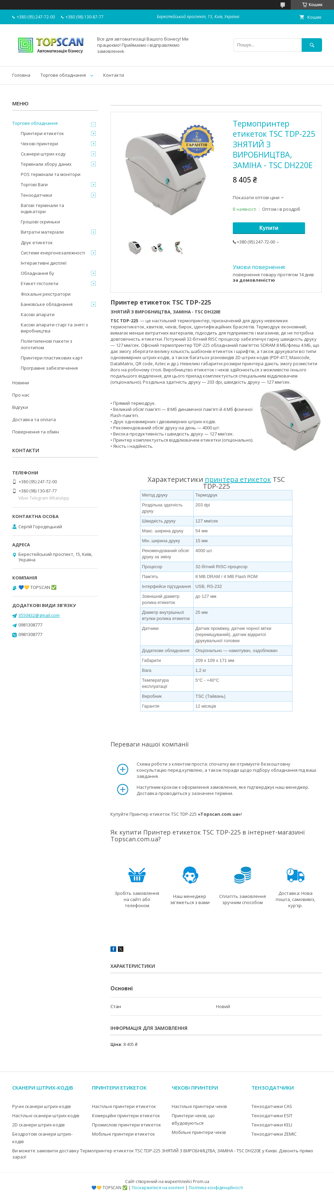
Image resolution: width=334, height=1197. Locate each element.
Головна (21, 75)
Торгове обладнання (63, 75)
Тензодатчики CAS (272, 1106)
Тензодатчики (36, 195)
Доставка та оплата (34, 419)
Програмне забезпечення (49, 368)
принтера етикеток (238, 479)
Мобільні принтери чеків (199, 1132)
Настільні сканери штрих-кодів (45, 1115)
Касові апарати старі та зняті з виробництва (54, 328)
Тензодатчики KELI (272, 1125)
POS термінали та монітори (50, 174)
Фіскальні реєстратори (46, 294)
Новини (20, 383)
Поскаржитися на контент (158, 1188)
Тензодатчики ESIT (272, 1115)
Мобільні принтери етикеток (123, 1134)
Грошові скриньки (40, 222)
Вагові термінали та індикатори (42, 208)
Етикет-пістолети (39, 283)
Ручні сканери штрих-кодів (41, 1106)
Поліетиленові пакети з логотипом (46, 344)
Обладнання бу (37, 273)
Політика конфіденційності (216, 1188)
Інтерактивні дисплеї (43, 263)
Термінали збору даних (46, 164)
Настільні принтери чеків (199, 1106)
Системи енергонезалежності (53, 253)
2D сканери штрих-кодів (38, 1125)
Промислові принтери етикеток (126, 1125)
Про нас (20, 395)
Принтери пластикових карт (52, 358)
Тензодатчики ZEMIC (274, 1134)
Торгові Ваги (34, 184)
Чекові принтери (39, 144)
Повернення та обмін (35, 432)
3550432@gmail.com (39, 615)
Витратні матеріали (42, 232)
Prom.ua (201, 1181)
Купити (268, 228)
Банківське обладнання (47, 304)
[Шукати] (312, 44)
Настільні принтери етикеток (124, 1106)
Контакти (113, 75)
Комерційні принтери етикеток (126, 1115)
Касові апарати (38, 314)
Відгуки (20, 407)
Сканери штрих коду (43, 154)
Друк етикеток (37, 242)
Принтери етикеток (42, 133)
